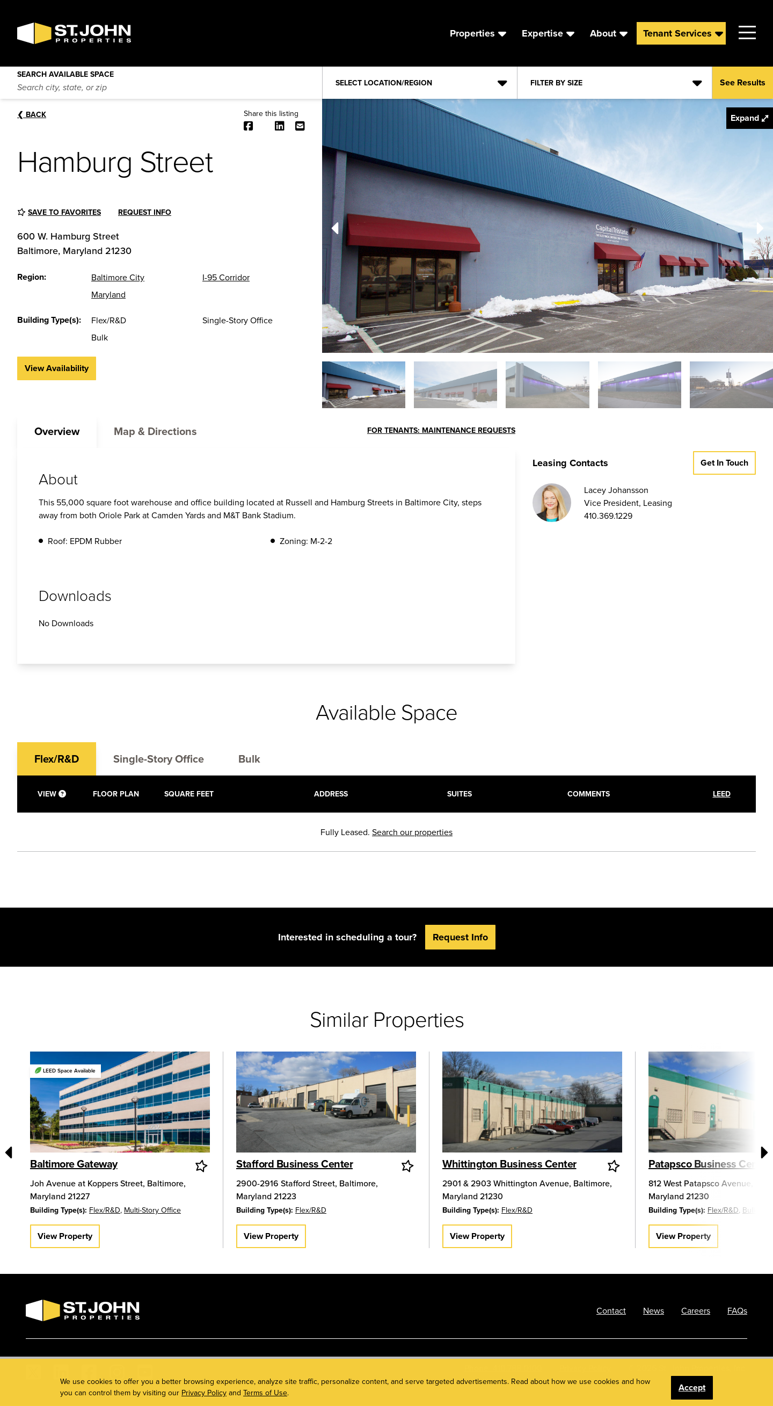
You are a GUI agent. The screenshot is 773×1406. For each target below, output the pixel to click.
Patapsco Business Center (709, 1163)
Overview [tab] (56, 431)
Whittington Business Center (509, 1163)
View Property (65, 1236)
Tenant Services (677, 33)
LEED (722, 793)
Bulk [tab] (249, 758)
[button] (363, 384)
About (603, 33)
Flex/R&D (104, 1210)
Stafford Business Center (294, 1163)
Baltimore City (117, 277)
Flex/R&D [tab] (56, 758)
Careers (695, 1310)
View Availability (57, 368)
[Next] (760, 225)
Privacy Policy (585, 1368)
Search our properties (412, 832)
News (653, 1310)
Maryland (108, 294)
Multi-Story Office (152, 1210)
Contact (611, 1310)
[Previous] (335, 225)
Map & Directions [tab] (155, 431)
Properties (472, 33)
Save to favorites (64, 212)
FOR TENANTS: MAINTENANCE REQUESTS (441, 430)
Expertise (542, 33)
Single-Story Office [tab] (158, 758)
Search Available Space (65, 72)
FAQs (737, 1310)
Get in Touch (724, 462)
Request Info (144, 212)
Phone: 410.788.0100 (503, 1368)
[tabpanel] (266, 555)
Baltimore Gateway (74, 1163)
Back (31, 114)
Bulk (749, 1210)
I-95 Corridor (226, 277)
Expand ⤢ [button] (750, 118)
